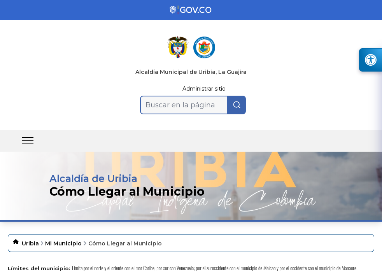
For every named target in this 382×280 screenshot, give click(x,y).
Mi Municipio (63, 243)
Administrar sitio (204, 88)
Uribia (30, 243)
